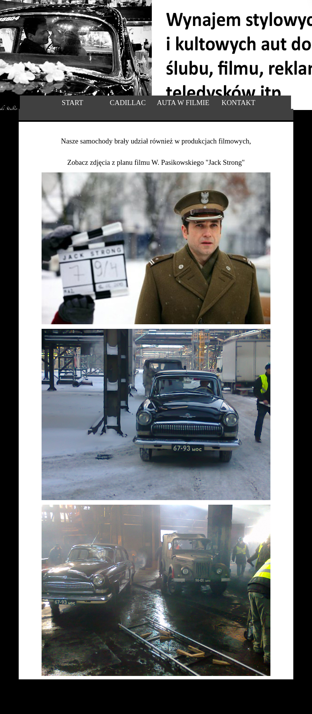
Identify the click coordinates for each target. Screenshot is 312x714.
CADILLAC (128, 103)
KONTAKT (239, 103)
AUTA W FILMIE (183, 103)
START (72, 103)
